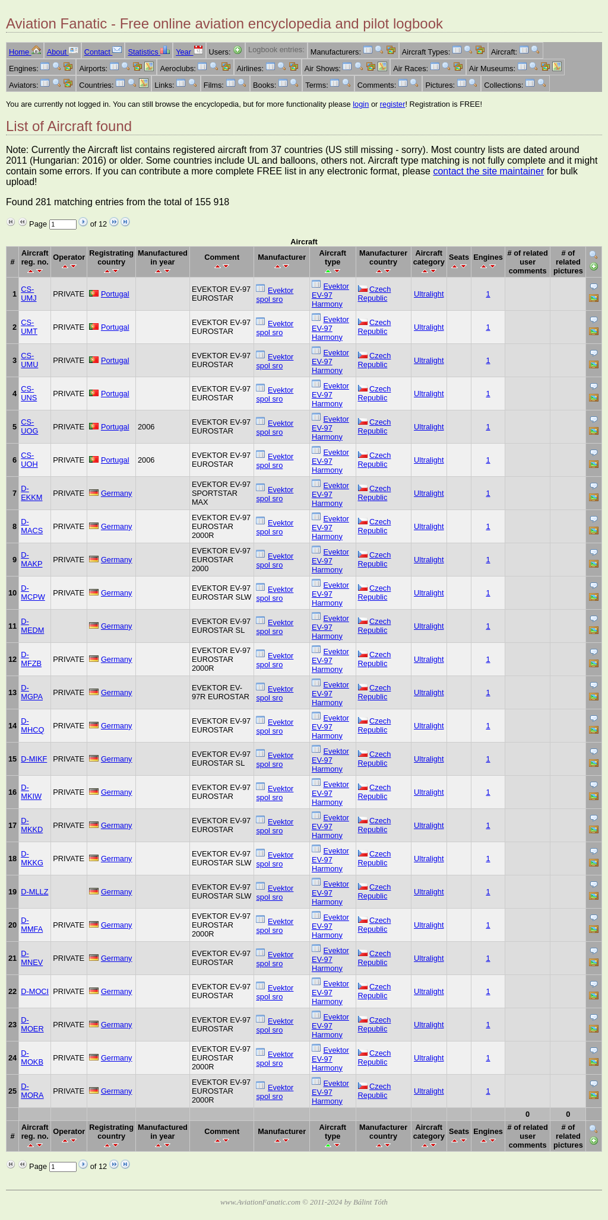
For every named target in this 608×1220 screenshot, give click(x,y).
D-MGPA (32, 692)
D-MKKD (32, 825)
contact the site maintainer (488, 171)
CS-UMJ (28, 293)
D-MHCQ (32, 725)
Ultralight (429, 293)
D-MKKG (32, 858)
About (62, 51)
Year (189, 51)
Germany (116, 493)
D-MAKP (31, 559)
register (393, 104)
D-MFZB (31, 659)
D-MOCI (35, 991)
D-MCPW (33, 592)
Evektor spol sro (274, 295)
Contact (103, 51)
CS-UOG (29, 426)
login (361, 104)
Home (25, 51)
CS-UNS (29, 393)
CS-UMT (29, 327)
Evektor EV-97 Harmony (330, 295)
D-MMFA (32, 925)
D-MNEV (32, 958)
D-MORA (32, 1091)
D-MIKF (34, 758)
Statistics (149, 51)
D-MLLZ (34, 891)
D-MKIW (31, 792)
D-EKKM (31, 493)
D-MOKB (32, 1057)
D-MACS (32, 526)
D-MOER (32, 1024)
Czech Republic (374, 293)
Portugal (115, 293)
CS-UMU (29, 360)
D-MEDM (32, 626)
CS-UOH (29, 460)
